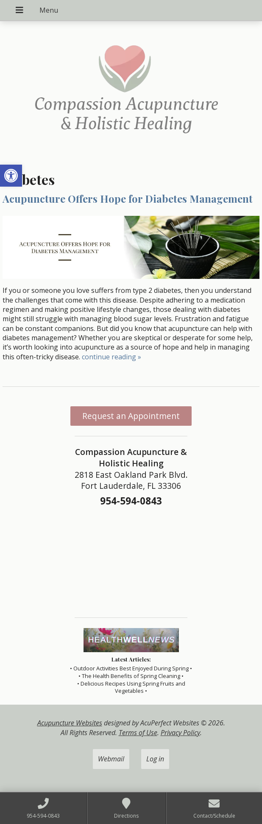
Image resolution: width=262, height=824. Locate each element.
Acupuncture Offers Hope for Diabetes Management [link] (128, 198)
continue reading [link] (111, 356)
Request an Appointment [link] (131, 416)
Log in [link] (155, 758)
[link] (11, 176)
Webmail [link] (111, 758)
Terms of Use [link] (138, 732)
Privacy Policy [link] (180, 732)
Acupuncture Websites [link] (69, 723)
